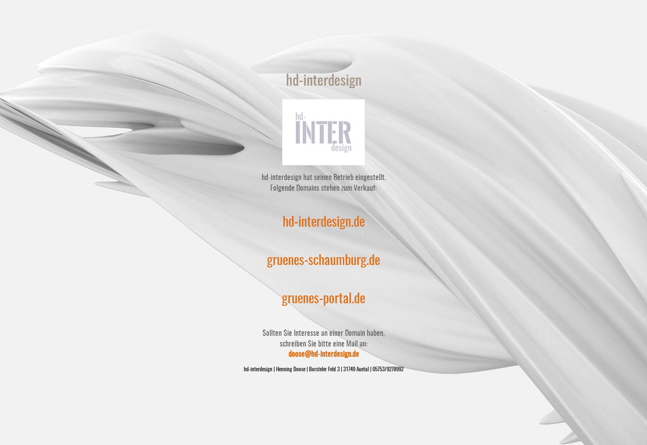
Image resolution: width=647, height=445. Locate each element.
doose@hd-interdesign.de (323, 354)
